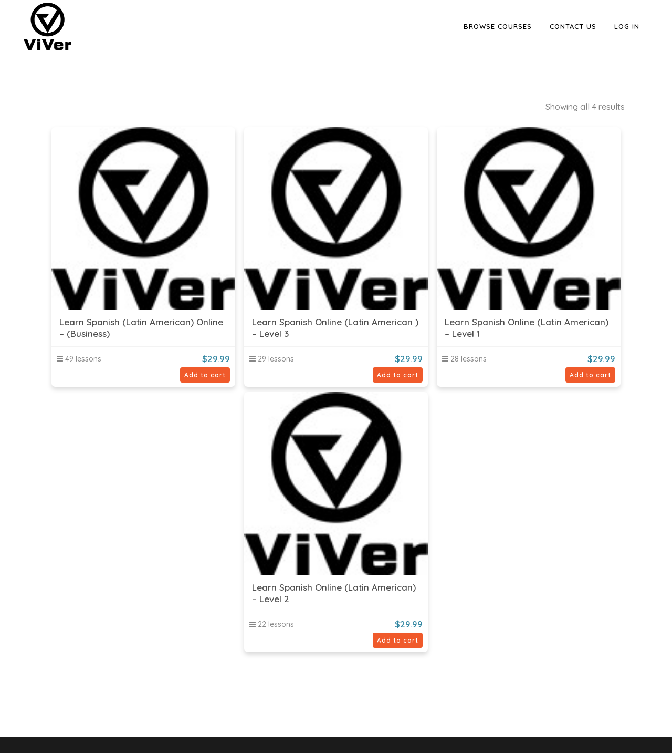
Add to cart (205, 375)
